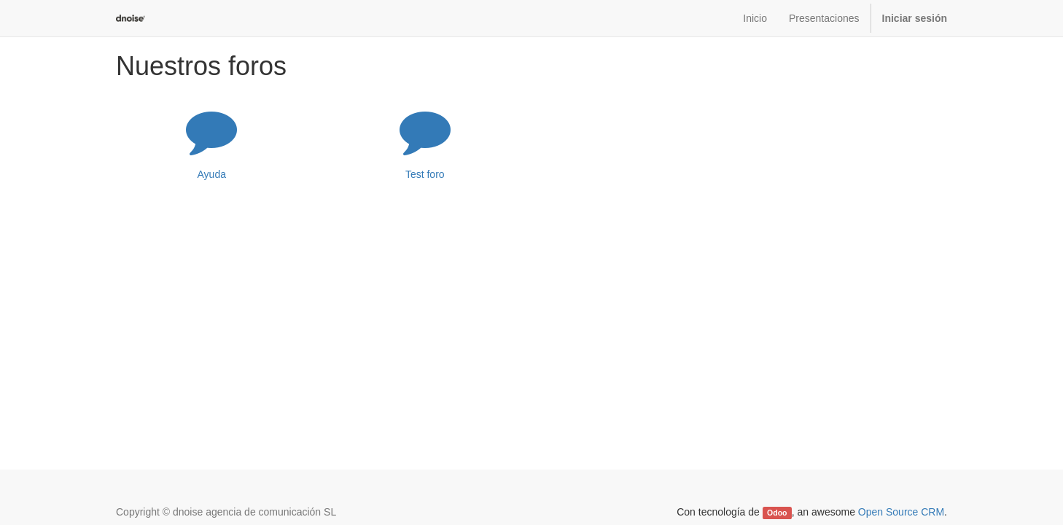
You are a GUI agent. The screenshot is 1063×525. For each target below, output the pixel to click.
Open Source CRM (901, 512)
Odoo (777, 512)
